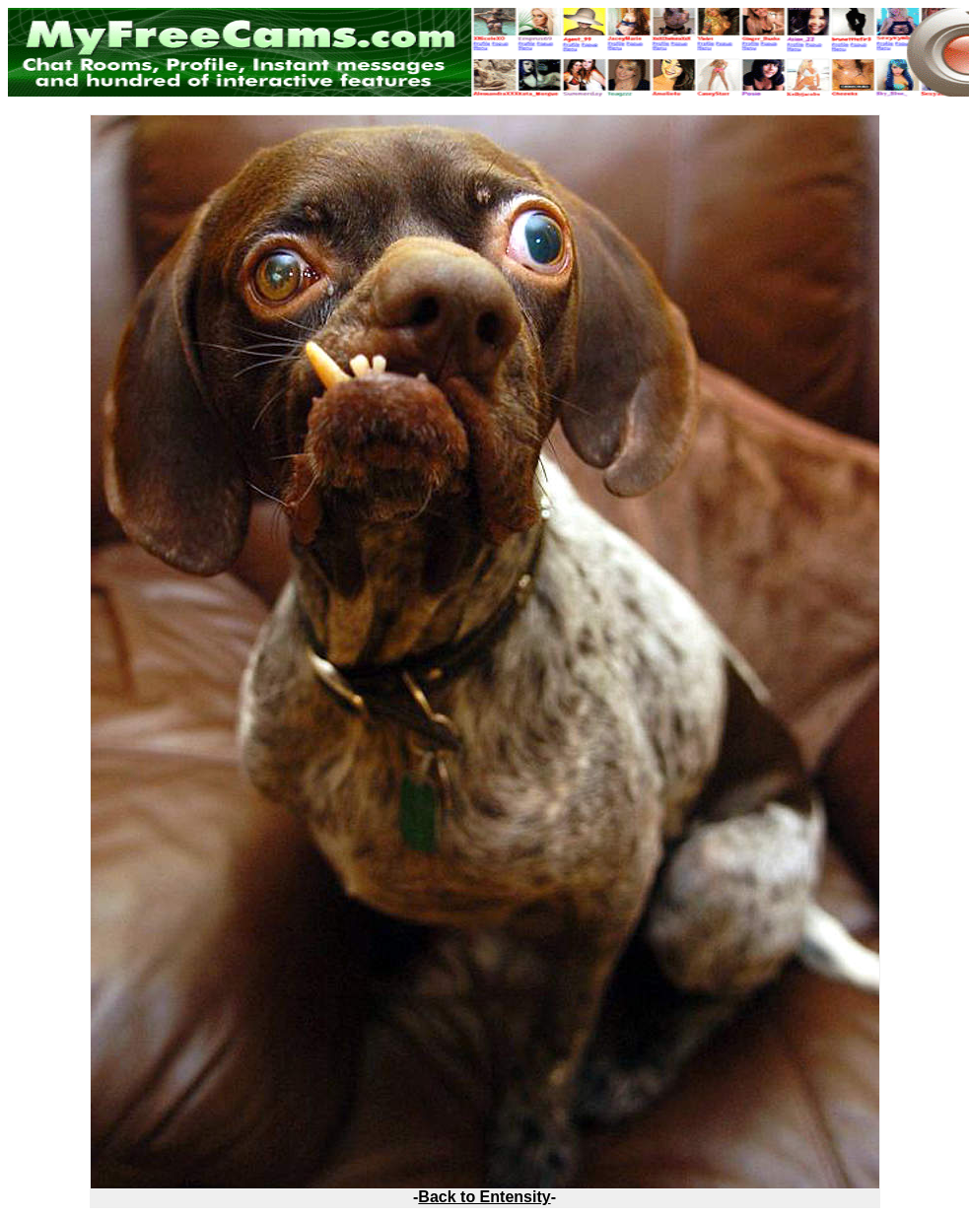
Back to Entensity (484, 1196)
